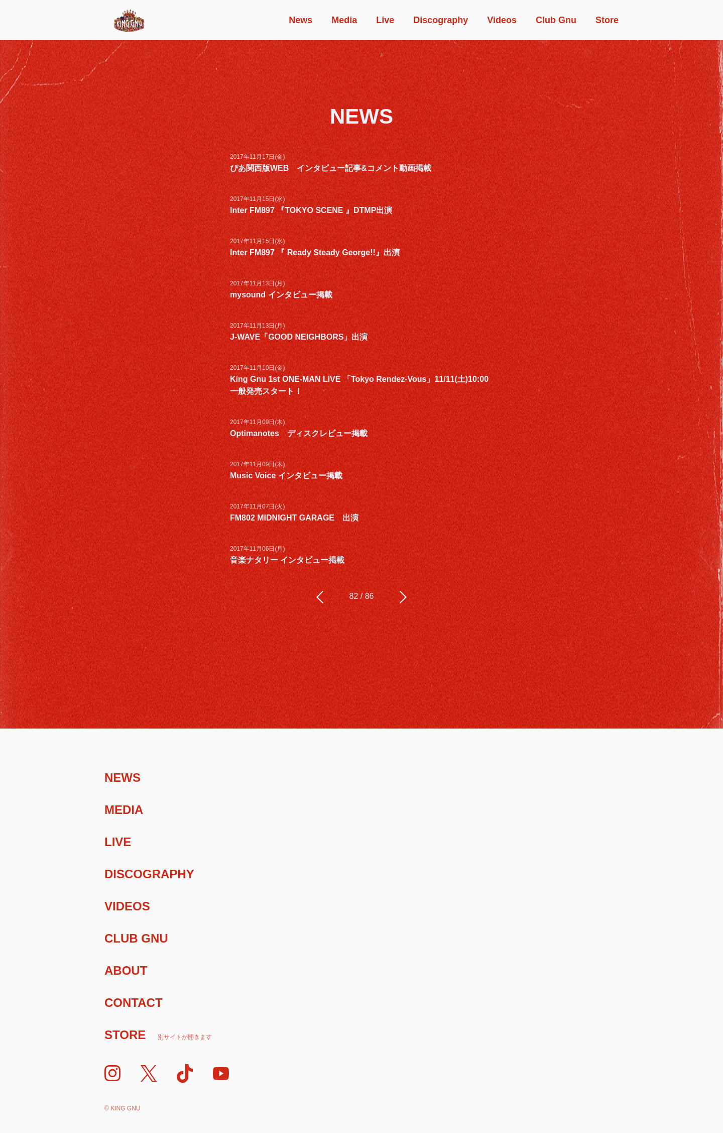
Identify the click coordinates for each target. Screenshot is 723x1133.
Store (607, 20)
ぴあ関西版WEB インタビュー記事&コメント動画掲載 (330, 168)
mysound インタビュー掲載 (281, 294)
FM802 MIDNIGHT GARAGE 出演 (294, 517)
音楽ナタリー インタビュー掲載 (287, 560)
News (300, 20)
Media (344, 20)
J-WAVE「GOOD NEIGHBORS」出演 (299, 337)
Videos (502, 20)
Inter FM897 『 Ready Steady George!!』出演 (315, 252)
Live (385, 20)
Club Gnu (556, 20)
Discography (440, 20)
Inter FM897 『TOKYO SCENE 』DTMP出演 (311, 210)
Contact (133, 1002)
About (125, 970)
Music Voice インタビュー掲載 (286, 475)
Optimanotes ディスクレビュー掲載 (299, 433)
